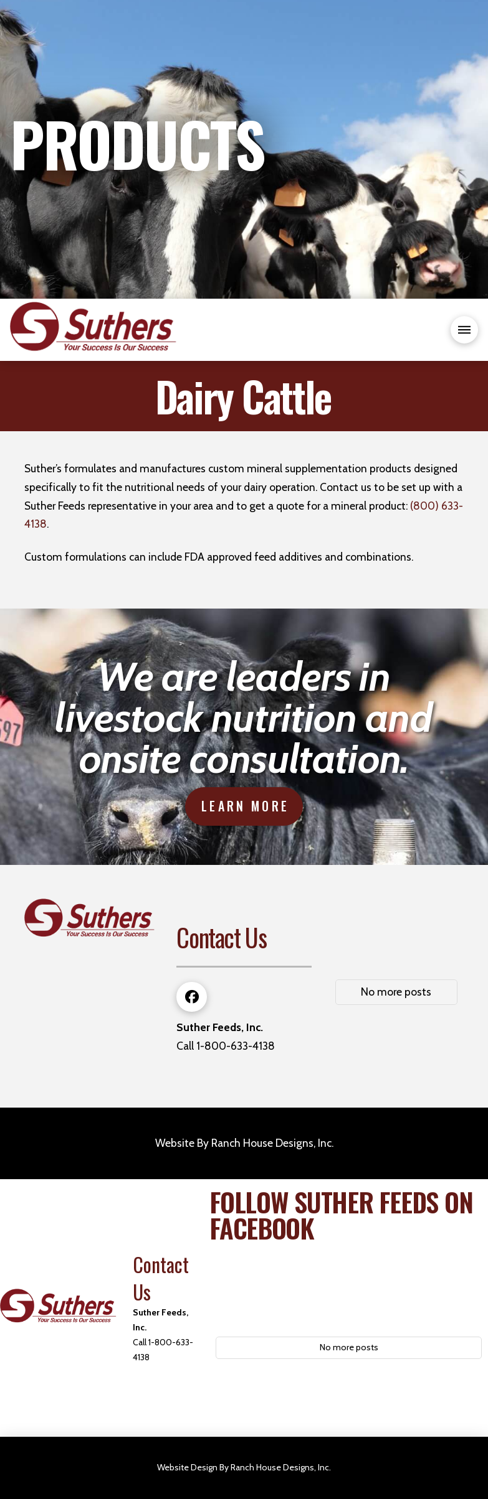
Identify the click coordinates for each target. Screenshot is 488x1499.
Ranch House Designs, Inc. (272, 1142)
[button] (464, 329)
